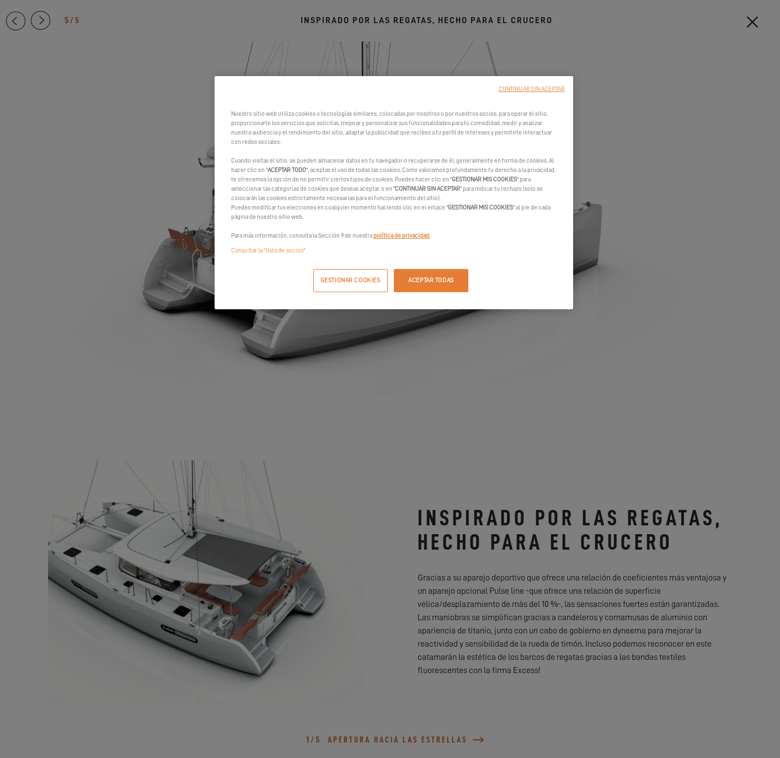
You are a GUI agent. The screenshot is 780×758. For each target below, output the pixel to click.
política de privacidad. (401, 236)
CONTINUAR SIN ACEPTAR (532, 89)
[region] (394, 193)
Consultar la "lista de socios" (268, 251)
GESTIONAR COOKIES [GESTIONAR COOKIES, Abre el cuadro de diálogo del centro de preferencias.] (350, 280)
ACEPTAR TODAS (430, 280)
